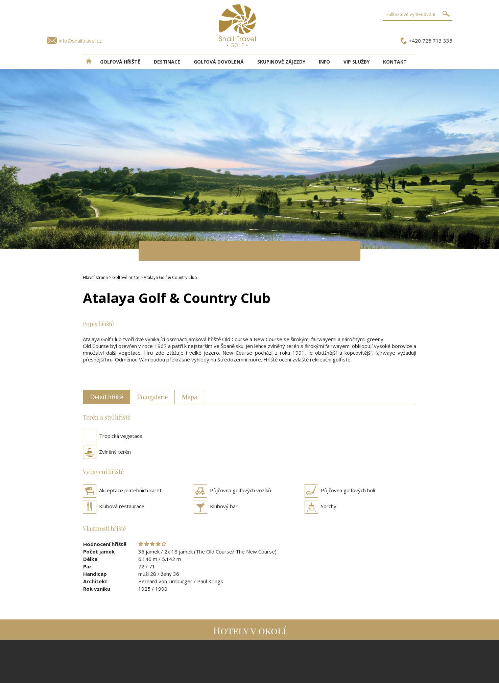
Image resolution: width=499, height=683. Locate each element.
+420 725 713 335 (430, 40)
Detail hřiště (106, 397)
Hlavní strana (95, 277)
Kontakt (395, 61)
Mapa (189, 397)
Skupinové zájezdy (281, 61)
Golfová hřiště (120, 61)
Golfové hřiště (125, 277)
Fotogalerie (152, 397)
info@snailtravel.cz (80, 40)
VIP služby (356, 61)
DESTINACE (167, 61)
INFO (324, 61)
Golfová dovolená (219, 61)
